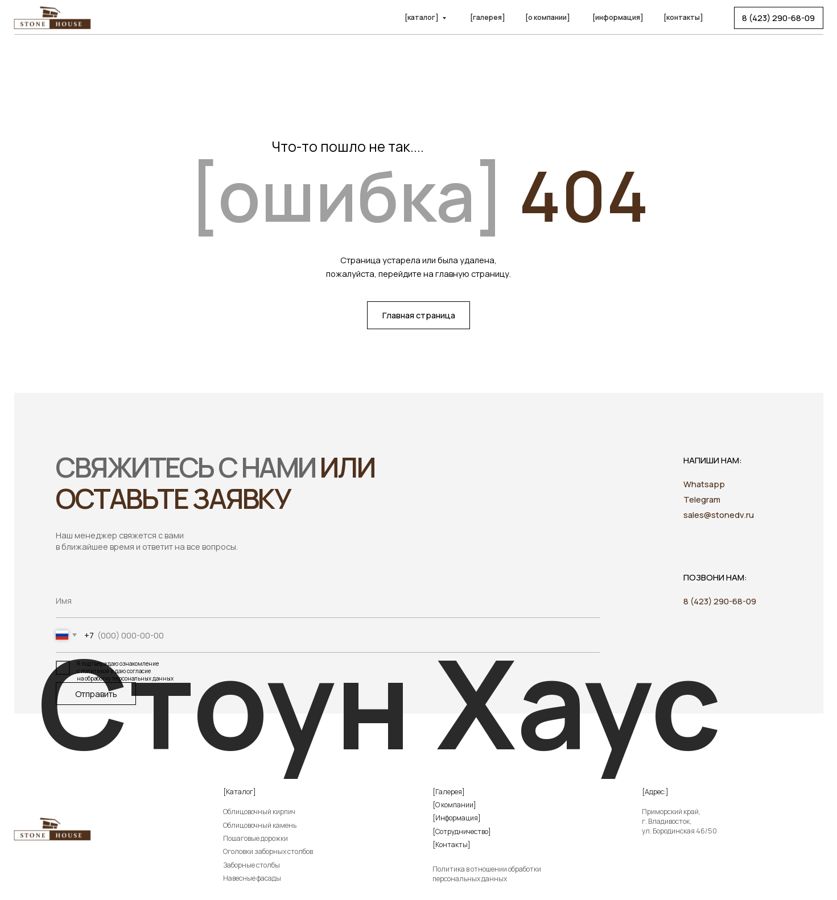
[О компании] (454, 805)
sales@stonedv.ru (718, 514)
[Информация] (456, 818)
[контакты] (683, 17)
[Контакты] (451, 844)
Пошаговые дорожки (255, 838)
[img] (665, 875)
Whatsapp (704, 484)
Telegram (701, 499)
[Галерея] (448, 792)
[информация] (618, 17)
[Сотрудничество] (461, 831)
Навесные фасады (252, 878)
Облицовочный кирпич (259, 811)
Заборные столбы (251, 865)
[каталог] (422, 17)
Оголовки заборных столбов (268, 851)
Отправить (96, 693)
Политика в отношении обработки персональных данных (486, 874)
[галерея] (487, 17)
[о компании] (547, 17)
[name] (328, 600)
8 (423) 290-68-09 (719, 601)
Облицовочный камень (259, 825)
